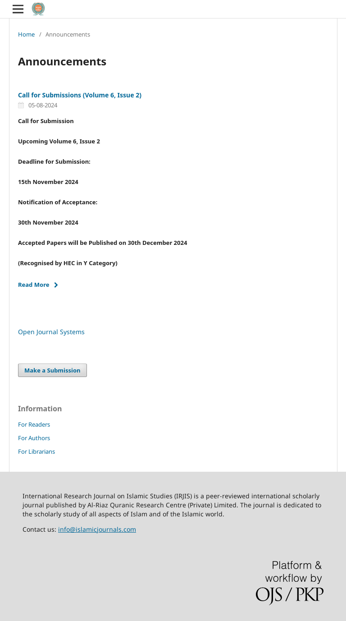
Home (26, 34)
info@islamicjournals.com (97, 529)
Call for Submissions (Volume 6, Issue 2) (79, 95)
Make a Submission (52, 370)
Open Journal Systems (51, 331)
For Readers (34, 424)
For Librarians (36, 451)
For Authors (34, 438)
